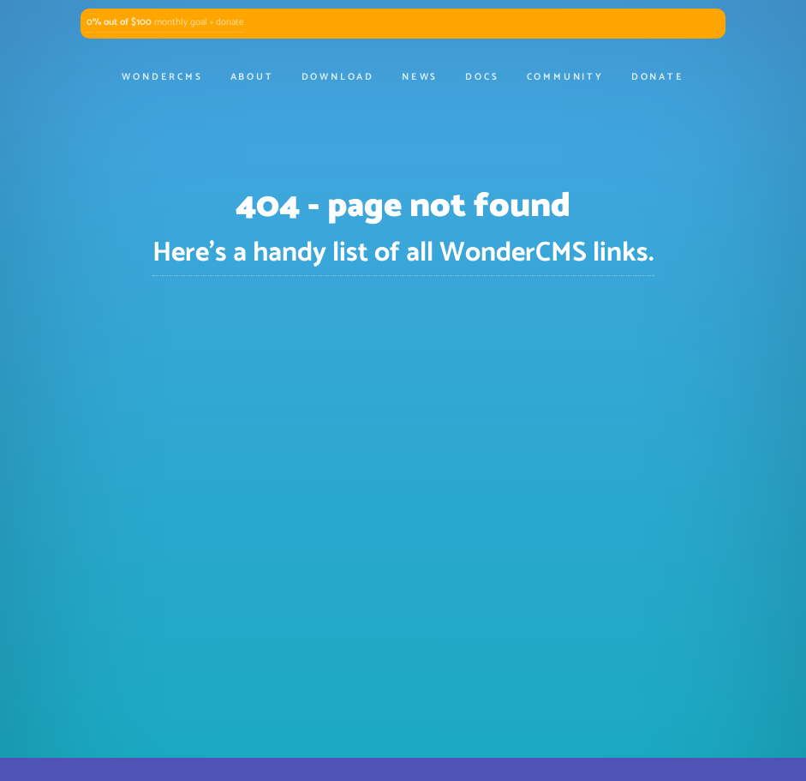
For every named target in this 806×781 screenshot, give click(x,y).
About (252, 77)
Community (565, 77)
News (420, 77)
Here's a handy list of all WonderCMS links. (403, 253)
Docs (482, 77)
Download (338, 77)
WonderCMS (162, 77)
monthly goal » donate (165, 22)
